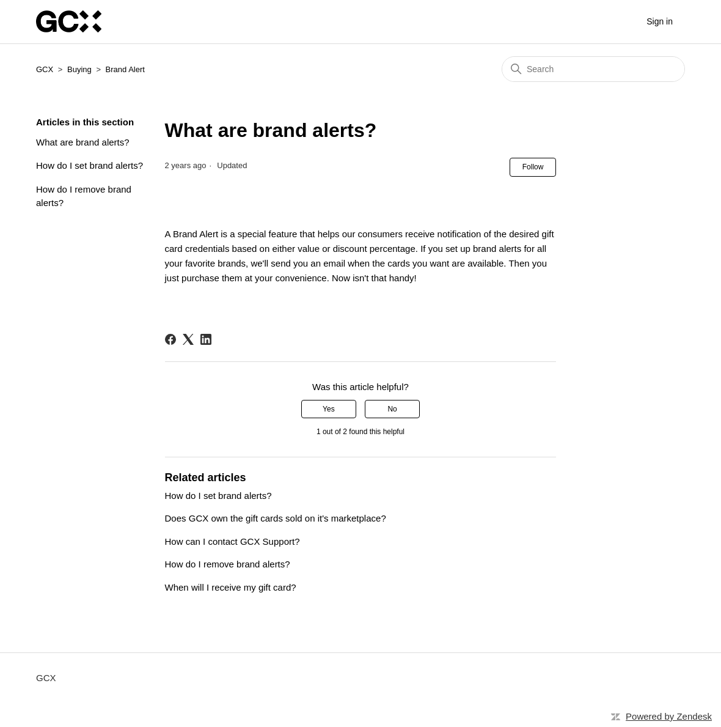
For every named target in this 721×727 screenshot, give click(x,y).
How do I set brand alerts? (89, 165)
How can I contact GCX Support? (232, 541)
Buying (79, 69)
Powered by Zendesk (669, 716)
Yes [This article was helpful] (329, 409)
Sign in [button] (659, 21)
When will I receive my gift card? (230, 587)
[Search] (593, 69)
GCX (44, 69)
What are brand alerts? (83, 142)
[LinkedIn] (205, 339)
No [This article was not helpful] (392, 409)
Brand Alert (125, 69)
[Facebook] (170, 339)
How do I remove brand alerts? (83, 196)
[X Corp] (188, 339)
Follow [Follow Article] (533, 167)
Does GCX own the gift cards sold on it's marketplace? (275, 518)
